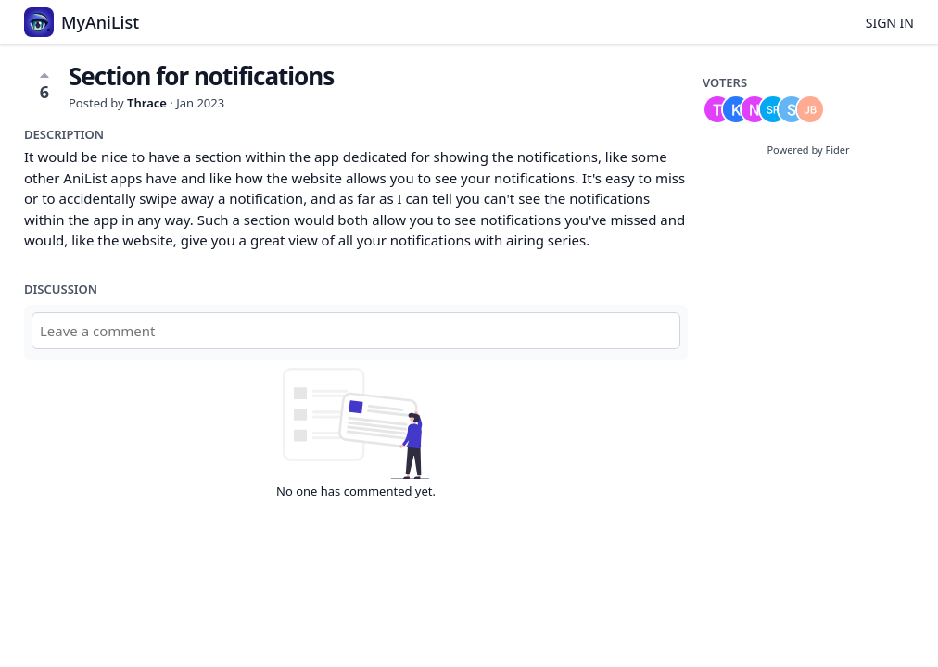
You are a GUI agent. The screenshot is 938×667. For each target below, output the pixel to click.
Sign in (890, 22)
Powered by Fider (808, 150)
